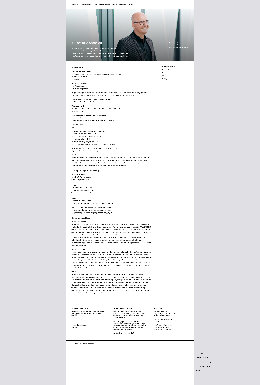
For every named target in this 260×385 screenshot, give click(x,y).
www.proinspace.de (82, 180)
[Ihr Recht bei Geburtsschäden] (188, 4)
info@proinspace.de (84, 177)
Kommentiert (166, 70)
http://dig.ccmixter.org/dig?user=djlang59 (96, 210)
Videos (164, 76)
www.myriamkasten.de (84, 193)
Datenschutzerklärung (79, 325)
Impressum (75, 327)
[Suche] (136, 4)
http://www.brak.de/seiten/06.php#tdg (84, 151)
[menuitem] (74, 4)
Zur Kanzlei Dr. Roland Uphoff (123, 333)
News (164, 73)
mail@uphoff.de (82, 89)
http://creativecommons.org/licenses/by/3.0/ (95, 207)
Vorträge (165, 79)
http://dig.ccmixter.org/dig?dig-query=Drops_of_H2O (94, 213)
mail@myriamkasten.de (85, 190)
